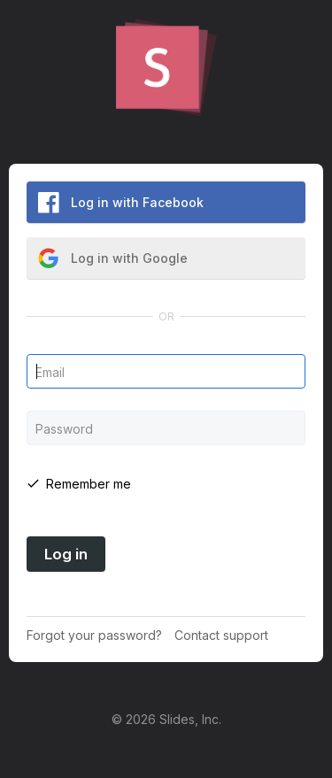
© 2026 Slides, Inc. (166, 719)
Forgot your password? (94, 635)
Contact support (221, 635)
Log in (66, 554)
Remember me (88, 483)
